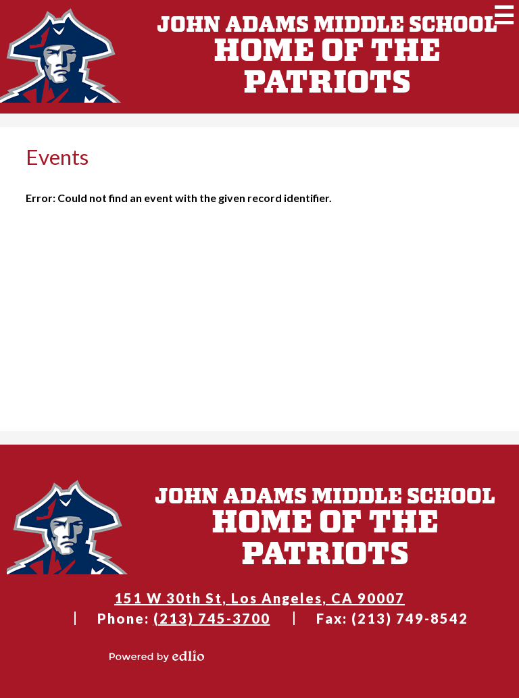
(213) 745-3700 (211, 618)
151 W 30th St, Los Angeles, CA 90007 (259, 598)
